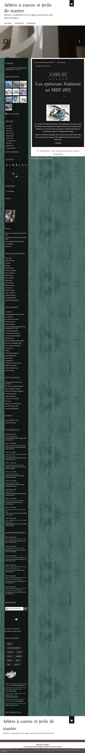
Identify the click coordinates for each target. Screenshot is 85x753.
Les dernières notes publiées (43, 746)
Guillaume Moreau (10, 295)
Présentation (10, 191)
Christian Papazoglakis (11, 300)
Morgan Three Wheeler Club (13, 343)
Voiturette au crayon (12, 474)
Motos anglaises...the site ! (13, 388)
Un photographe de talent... (13, 335)
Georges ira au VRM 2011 (43, 66)
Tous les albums (13, 114)
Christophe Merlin (10, 297)
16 (13, 173)
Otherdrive (8, 246)
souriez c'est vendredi (13, 647)
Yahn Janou (8, 258)
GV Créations (9, 316)
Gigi (6, 548)
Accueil (8, 23)
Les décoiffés (9, 243)
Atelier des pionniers (11, 365)
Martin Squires (9, 282)
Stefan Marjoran (10, 285)
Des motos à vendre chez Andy (14, 386)
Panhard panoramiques (12, 353)
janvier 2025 (9, 138)
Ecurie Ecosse (9, 348)
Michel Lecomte (9, 260)
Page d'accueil (61, 62)
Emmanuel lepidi (10, 566)
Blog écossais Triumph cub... (13, 403)
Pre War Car (8, 311)
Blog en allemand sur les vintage (14, 241)
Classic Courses (9, 370)
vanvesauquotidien (10, 691)
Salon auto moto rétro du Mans (15, 445)
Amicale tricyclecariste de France (14, 314)
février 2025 (9, 136)
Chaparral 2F (9, 491)
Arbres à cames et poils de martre (25, 7)
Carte (7, 198)
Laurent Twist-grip (10, 557)
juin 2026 (9, 126)
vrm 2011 (70, 157)
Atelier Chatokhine (10, 396)
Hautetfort (46, 744)
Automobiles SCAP (10, 355)
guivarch (7, 538)
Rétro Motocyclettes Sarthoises (14, 391)
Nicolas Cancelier (10, 290)
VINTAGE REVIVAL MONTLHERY (14, 340)
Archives (19, 23)
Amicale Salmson (10, 324)
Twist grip (8, 401)
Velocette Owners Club (11, 406)
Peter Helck (8, 280)
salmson (16, 664)
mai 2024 (9, 143)
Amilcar (7, 350)
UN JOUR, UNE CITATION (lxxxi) (14, 703)
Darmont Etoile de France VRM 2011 (44, 62)
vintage (9, 643)
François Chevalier (10, 270)
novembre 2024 (10, 141)
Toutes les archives (12, 152)
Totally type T (9, 360)
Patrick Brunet (9, 268)
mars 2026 (9, 131)
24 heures (10, 651)
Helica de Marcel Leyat (11, 367)
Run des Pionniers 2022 (19, 538)
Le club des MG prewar (11, 330)
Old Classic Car (9, 338)
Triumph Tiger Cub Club (12, 398)
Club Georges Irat (10, 321)
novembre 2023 (10, 148)
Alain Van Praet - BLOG (11, 705)
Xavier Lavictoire (10, 292)
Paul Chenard (9, 287)
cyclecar (9, 660)
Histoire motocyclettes (11, 408)
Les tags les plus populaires (55, 746)
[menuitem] (8, 23)
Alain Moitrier (9, 275)
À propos (31, 23)
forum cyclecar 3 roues (11, 420)
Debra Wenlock (9, 277)
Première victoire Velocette (14, 500)
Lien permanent (43, 157)
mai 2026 (9, 128)
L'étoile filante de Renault (12, 333)
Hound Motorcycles (10, 393)
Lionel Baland (19, 701)
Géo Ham (8, 263)
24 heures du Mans (11, 436)
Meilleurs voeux (22, 557)
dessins (9, 656)
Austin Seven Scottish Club (13, 345)
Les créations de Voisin (11, 319)
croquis (19, 651)
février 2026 (9, 133)
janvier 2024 (9, 145)
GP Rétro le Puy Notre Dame (13, 362)
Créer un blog (39, 744)
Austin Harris (9, 358)
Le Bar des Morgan (10, 422)
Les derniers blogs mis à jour (30, 746)
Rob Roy (7, 265)
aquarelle (18, 656)
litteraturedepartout (19, 685)
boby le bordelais (10, 577)
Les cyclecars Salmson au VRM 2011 (57, 89)
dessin (18, 660)
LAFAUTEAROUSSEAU (11, 696)
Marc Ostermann (10, 272)
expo (8, 664)
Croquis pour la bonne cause (14, 465)
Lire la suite (18, 69)
